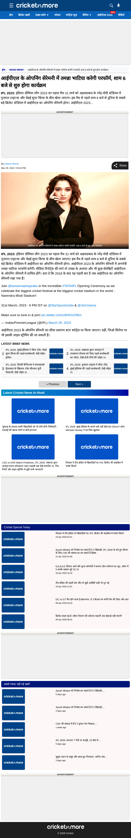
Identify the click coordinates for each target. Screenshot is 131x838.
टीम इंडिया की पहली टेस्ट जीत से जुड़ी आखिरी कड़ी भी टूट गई (83, 582)
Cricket (70, 833)
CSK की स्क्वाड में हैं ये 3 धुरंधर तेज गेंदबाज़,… (76, 723)
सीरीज (87, 14)
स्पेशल (57, 14)
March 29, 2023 (59, 322)
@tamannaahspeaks (23, 286)
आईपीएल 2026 (105, 14)
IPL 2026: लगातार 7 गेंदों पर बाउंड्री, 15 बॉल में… (78, 740)
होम (11, 14)
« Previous (52, 384)
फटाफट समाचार (16, 69)
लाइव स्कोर (42, 14)
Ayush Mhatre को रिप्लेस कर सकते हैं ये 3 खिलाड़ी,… (80, 690)
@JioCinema (87, 305)
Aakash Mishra (11, 163)
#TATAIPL (69, 286)
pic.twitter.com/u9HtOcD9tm (61, 315)
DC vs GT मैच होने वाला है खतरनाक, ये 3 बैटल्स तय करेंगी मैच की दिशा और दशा (92, 599)
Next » (79, 384)
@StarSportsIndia (61, 305)
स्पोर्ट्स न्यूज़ (71, 14)
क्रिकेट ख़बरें (24, 14)
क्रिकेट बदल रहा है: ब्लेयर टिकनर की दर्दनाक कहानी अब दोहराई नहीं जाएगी (89, 616)
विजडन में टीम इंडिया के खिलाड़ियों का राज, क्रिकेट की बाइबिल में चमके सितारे (90, 533)
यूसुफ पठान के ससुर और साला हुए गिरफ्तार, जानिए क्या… (81, 756)
